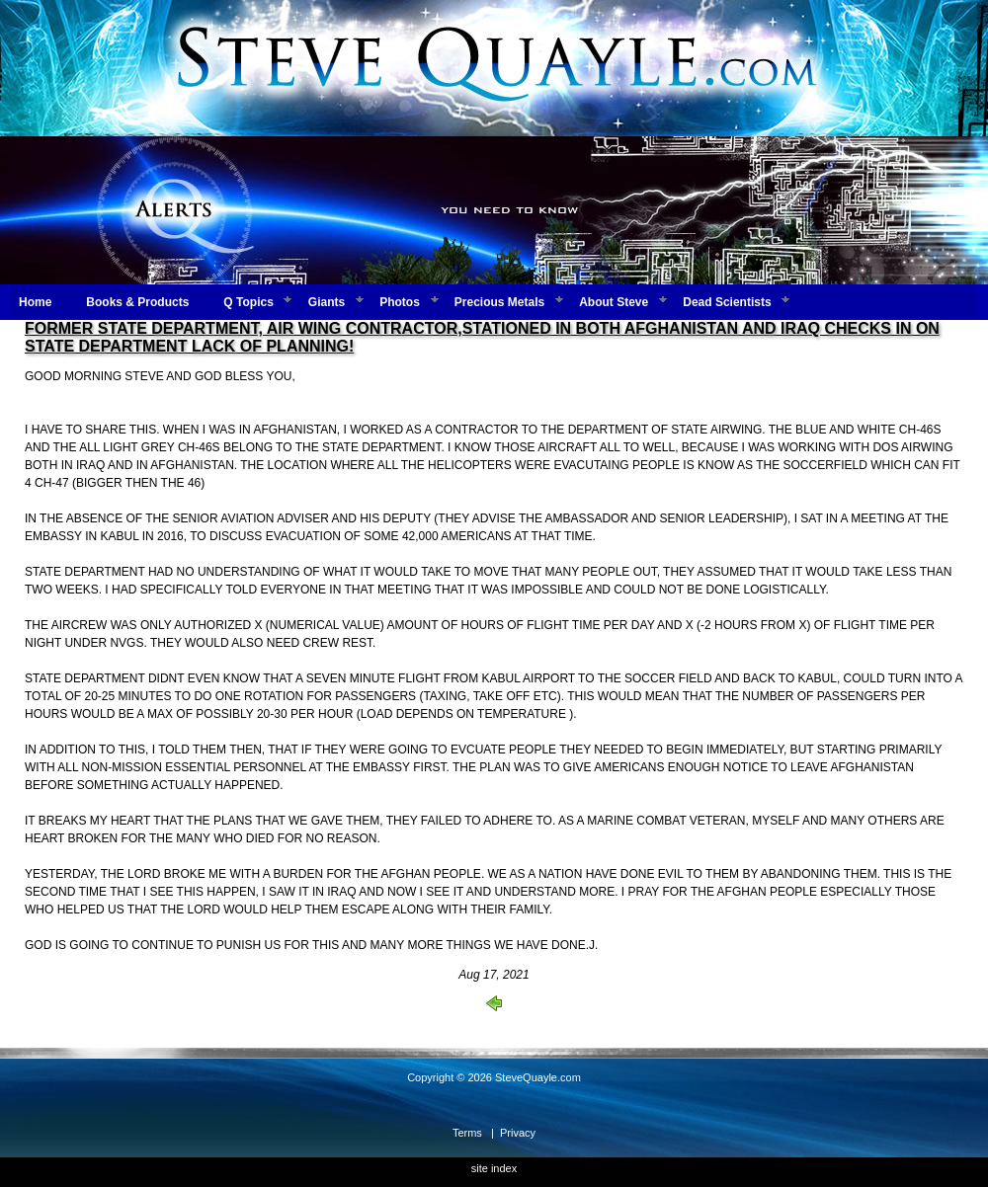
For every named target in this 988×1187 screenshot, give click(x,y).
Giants (326, 302)
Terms (467, 1133)
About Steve (613, 302)
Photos (399, 302)
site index (494, 1168)
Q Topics (248, 302)
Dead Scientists (727, 302)
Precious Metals (499, 302)
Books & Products (137, 302)
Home (35, 302)
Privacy (517, 1133)
